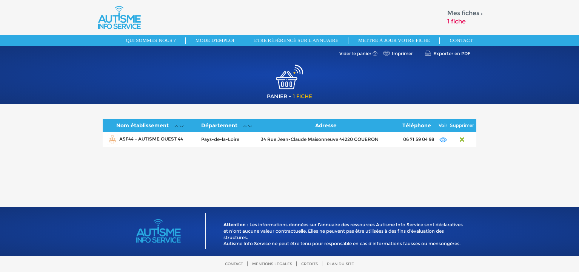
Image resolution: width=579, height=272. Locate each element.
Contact (461, 40)
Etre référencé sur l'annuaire (296, 40)
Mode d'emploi (215, 40)
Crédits (309, 263)
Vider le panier (355, 53)
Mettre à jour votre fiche (394, 40)
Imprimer (402, 53)
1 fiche (456, 21)
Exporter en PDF (451, 53)
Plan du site (340, 263)
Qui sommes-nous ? (151, 40)
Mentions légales (272, 263)
